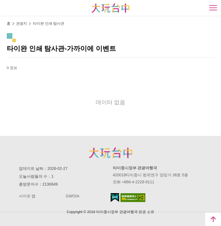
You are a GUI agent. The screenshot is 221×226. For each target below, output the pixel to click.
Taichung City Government (110, 152)
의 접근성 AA (133, 197)
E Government (115, 197)
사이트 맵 (27, 196)
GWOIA (72, 196)
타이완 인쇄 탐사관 (48, 23)
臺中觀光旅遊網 (110, 8)
